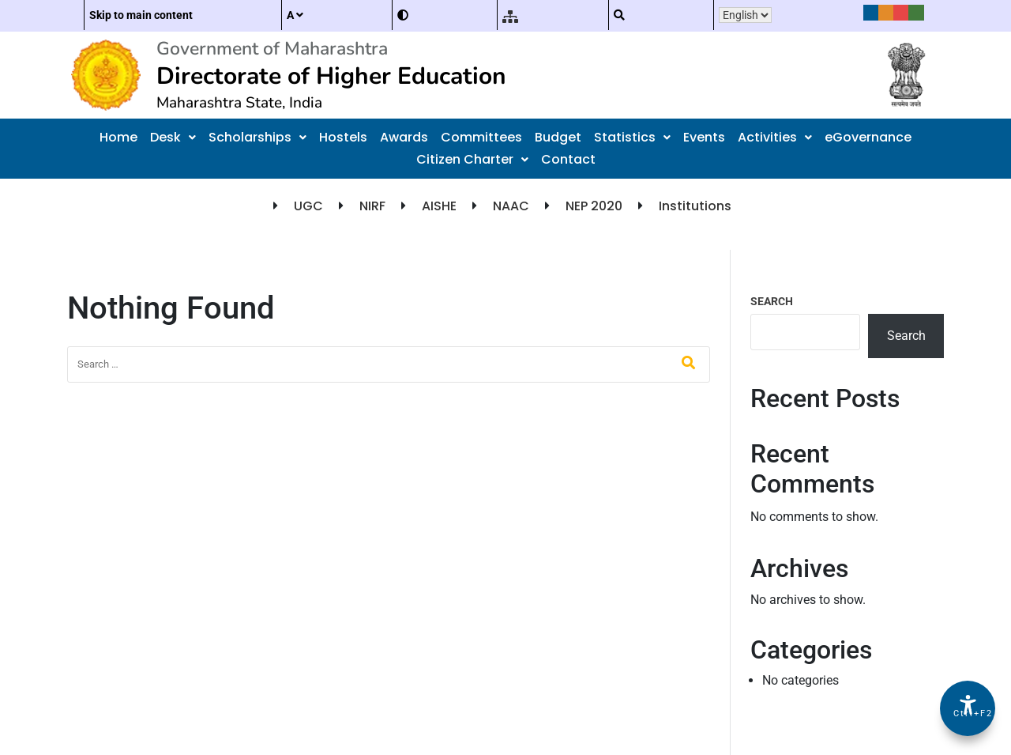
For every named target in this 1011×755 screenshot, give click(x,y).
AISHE (439, 206)
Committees (481, 137)
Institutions (695, 206)
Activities (775, 137)
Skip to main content (141, 15)
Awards (404, 137)
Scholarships (257, 137)
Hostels (343, 137)
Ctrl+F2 (968, 713)
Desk (173, 137)
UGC (308, 206)
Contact (568, 159)
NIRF (372, 206)
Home (118, 137)
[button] (173, 137)
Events (704, 137)
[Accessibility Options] (967, 708)
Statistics (632, 137)
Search (771, 301)
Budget (558, 137)
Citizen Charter (472, 159)
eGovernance (868, 137)
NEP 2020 (594, 206)
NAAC (511, 206)
